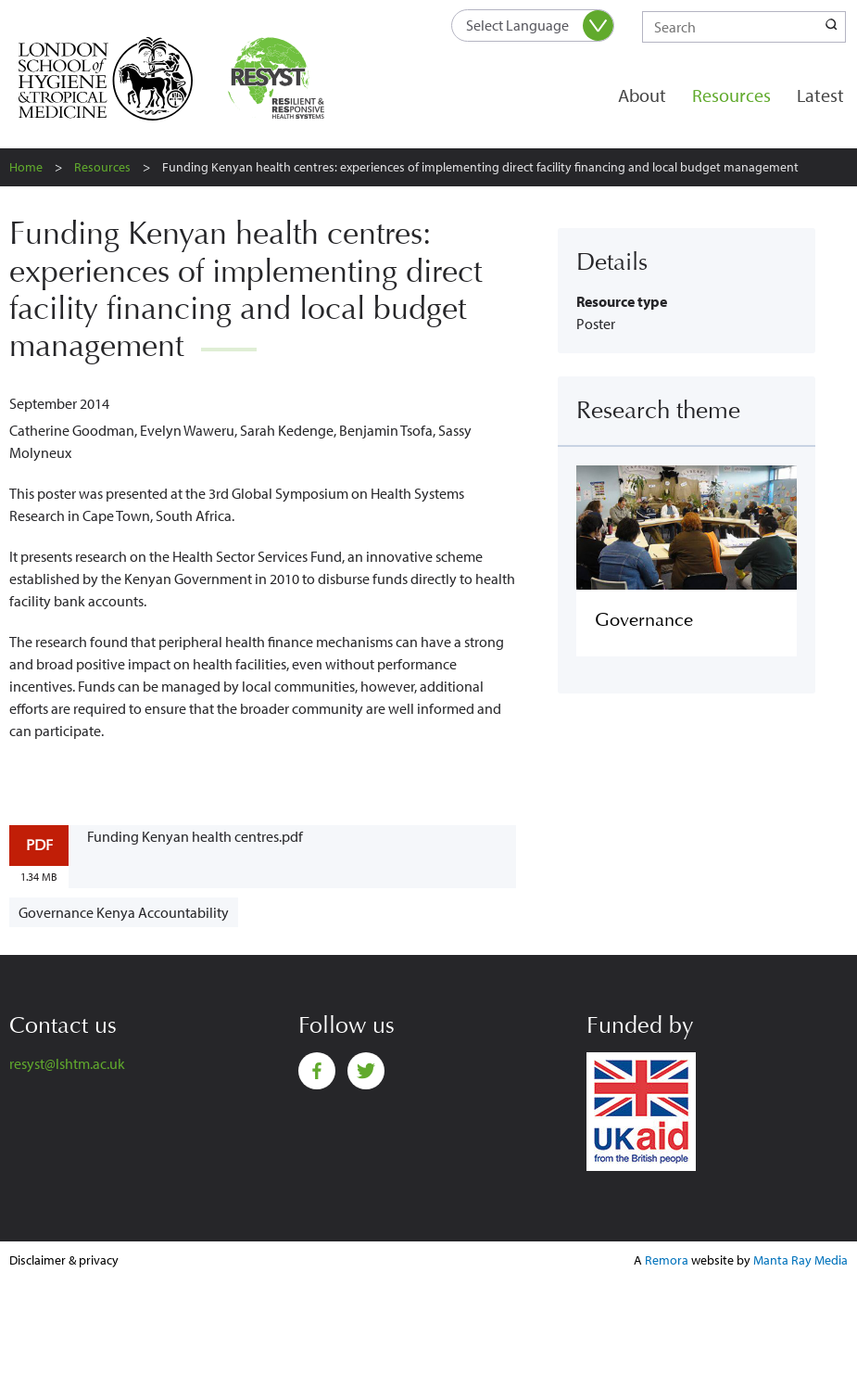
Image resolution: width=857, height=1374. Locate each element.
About (642, 95)
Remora (666, 1260)
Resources (731, 95)
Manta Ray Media (800, 1260)
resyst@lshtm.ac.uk (67, 1063)
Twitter (365, 1070)
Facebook (316, 1070)
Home (26, 167)
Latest (820, 95)
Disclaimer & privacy (64, 1260)
